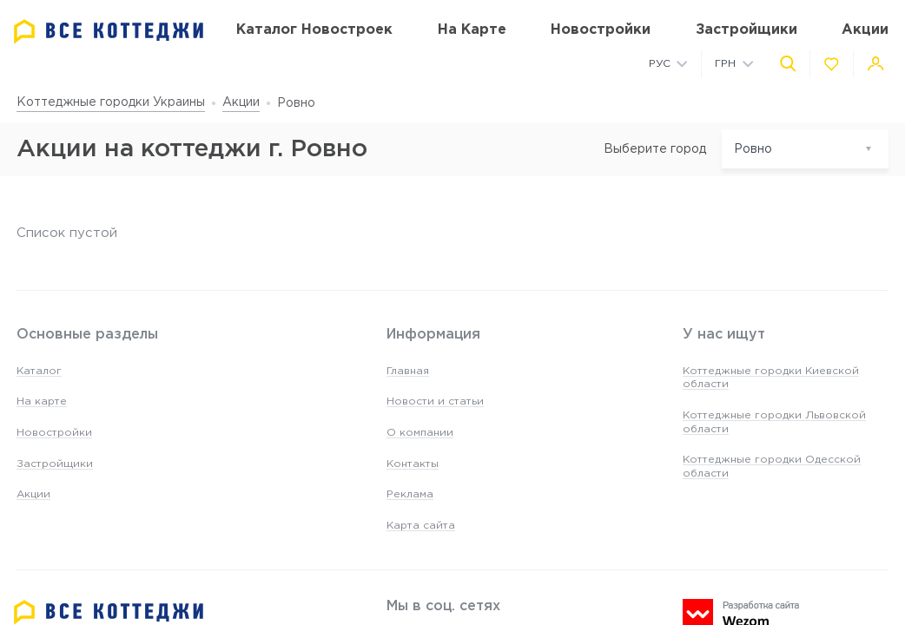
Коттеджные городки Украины (111, 102)
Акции (241, 102)
